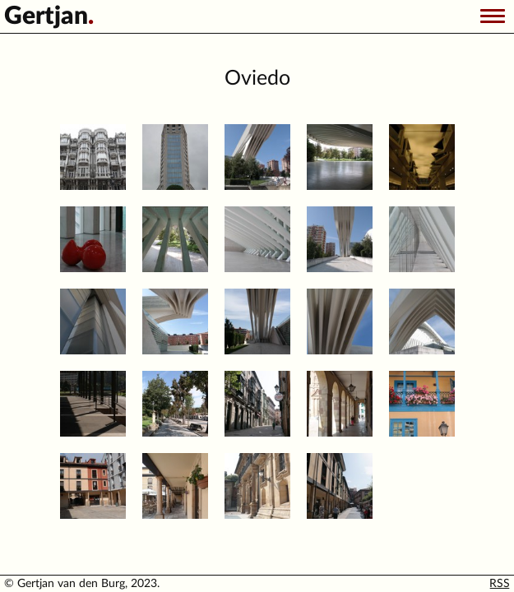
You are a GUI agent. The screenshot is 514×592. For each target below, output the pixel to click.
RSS (499, 584)
